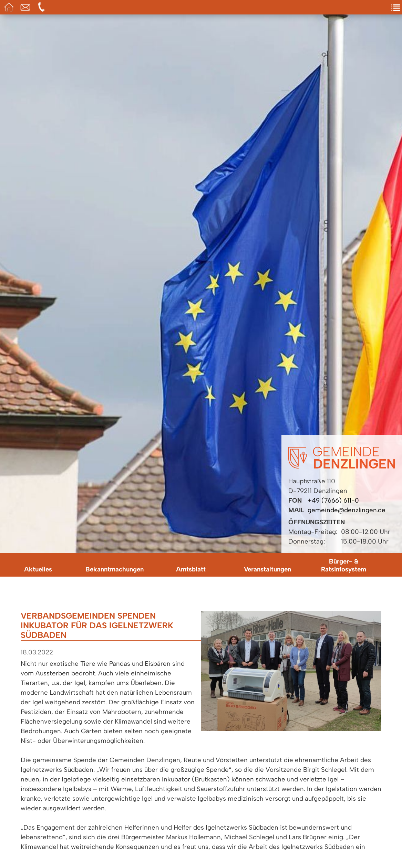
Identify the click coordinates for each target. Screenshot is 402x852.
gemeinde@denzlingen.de (346, 510)
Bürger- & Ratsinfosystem (343, 565)
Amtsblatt (191, 569)
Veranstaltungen (267, 569)
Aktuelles (38, 569)
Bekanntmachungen (114, 569)
